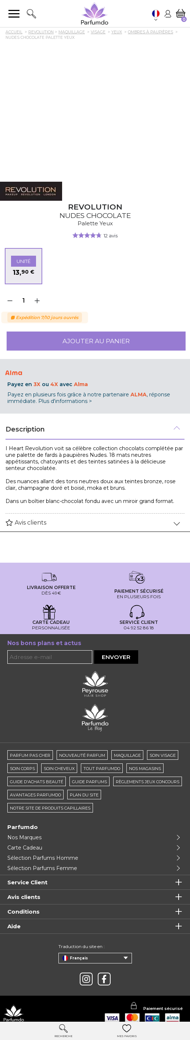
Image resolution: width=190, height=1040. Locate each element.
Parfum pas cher (30, 755)
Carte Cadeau (24, 847)
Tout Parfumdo (101, 768)
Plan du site (84, 794)
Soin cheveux (59, 768)
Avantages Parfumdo (35, 794)
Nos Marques (24, 837)
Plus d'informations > (65, 401)
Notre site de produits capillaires (50, 808)
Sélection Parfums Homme (42, 858)
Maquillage (127, 755)
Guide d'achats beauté (36, 781)
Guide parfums (89, 781)
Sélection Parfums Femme (42, 868)
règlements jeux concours (147, 781)
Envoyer (116, 657)
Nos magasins (145, 768)
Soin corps (22, 768)
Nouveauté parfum (82, 755)
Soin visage (163, 755)
